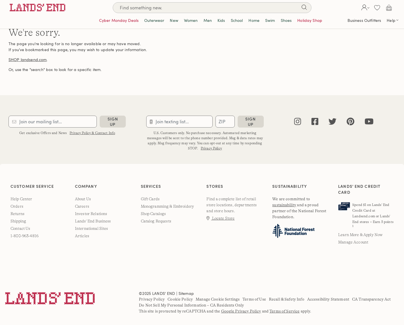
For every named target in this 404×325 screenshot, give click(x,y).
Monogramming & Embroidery (167, 206)
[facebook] (315, 122)
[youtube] (369, 122)
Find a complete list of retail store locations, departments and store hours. (231, 205)
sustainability (284, 205)
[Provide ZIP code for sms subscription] (225, 122)
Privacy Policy (211, 148)
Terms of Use (254, 299)
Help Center (21, 199)
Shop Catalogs (153, 213)
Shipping (18, 221)
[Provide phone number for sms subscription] (179, 122)
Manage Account (353, 242)
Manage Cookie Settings (218, 299)
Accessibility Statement (328, 299)
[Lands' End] (37, 7)
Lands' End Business (93, 221)
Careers (82, 206)
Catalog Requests (156, 221)
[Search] (212, 7)
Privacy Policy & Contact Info (92, 133)
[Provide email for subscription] (53, 122)
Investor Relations (91, 213)
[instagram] (297, 122)
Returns (17, 213)
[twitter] (332, 122)
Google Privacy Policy (241, 311)
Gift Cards (150, 199)
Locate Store (220, 218)
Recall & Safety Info (286, 299)
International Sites (91, 228)
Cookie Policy (180, 299)
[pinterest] (350, 122)
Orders (17, 206)
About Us (83, 199)
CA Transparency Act (371, 299)
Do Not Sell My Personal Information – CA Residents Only (191, 305)
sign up (113, 121)
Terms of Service (284, 311)
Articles (82, 236)
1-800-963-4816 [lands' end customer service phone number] (25, 236)
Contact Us (20, 228)
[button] (364, 8)
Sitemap (186, 293)
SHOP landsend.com (28, 59)
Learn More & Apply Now (360, 234)
